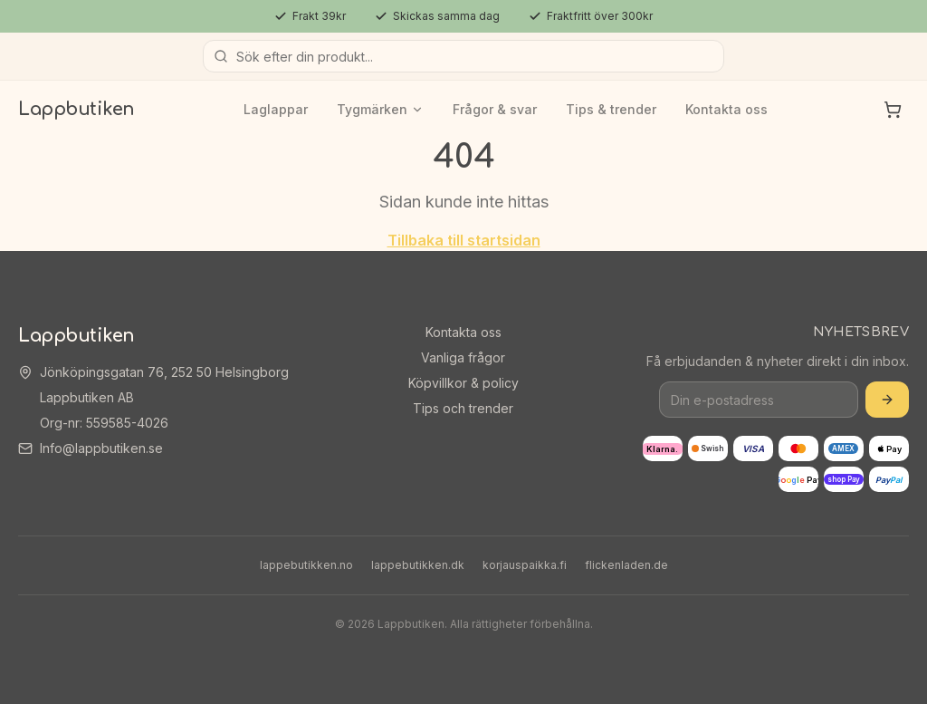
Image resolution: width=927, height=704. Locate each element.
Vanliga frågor (463, 357)
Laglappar (276, 109)
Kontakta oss (726, 109)
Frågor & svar (495, 109)
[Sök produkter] (463, 56)
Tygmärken (380, 109)
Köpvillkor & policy (463, 383)
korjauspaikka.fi (525, 565)
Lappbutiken (76, 109)
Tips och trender (463, 408)
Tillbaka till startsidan (463, 240)
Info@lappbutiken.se (101, 448)
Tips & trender (611, 109)
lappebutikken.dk (417, 565)
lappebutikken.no (306, 565)
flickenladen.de (626, 565)
